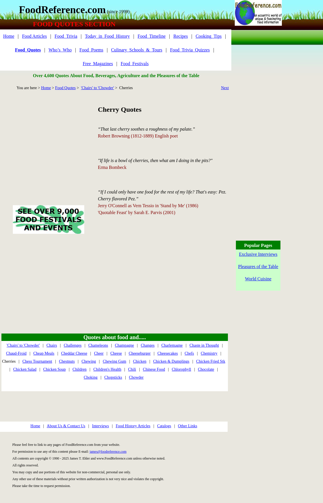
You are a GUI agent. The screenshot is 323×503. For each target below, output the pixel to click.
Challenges (72, 345)
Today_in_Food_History (107, 36)
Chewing (89, 361)
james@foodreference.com (108, 452)
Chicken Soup (54, 369)
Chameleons (98, 345)
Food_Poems (91, 49)
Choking (90, 377)
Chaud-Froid (16, 353)
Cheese (116, 353)
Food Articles (34, 36)
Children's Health (107, 369)
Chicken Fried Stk (210, 361)
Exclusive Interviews (258, 254)
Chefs (189, 353)
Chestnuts (67, 361)
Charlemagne (172, 345)
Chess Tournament (37, 361)
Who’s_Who (60, 49)
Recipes (180, 36)
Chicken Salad (24, 369)
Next (225, 88)
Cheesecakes (167, 353)
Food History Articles (133, 426)
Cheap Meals (43, 353)
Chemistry (209, 353)
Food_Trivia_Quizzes (190, 49)
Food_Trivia (66, 36)
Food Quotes (65, 88)
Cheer (98, 353)
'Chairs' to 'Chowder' (97, 88)
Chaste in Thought (204, 345)
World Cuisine (258, 278)
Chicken (140, 361)
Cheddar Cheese (74, 353)
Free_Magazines (98, 63)
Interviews (100, 426)
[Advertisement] (48, 141)
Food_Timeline (152, 36)
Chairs (52, 345)
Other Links (187, 426)
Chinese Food (154, 369)
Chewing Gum (114, 361)
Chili (132, 369)
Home (8, 36)
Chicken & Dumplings (171, 361)
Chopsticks (113, 377)
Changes (148, 345)
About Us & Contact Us (66, 426)
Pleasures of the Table (258, 266)
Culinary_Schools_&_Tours (136, 49)
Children (80, 369)
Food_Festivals (135, 63)
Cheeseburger (140, 353)
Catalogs (164, 426)
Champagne (124, 345)
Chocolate (206, 369)
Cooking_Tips (209, 36)
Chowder (136, 377)
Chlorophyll (181, 369)
